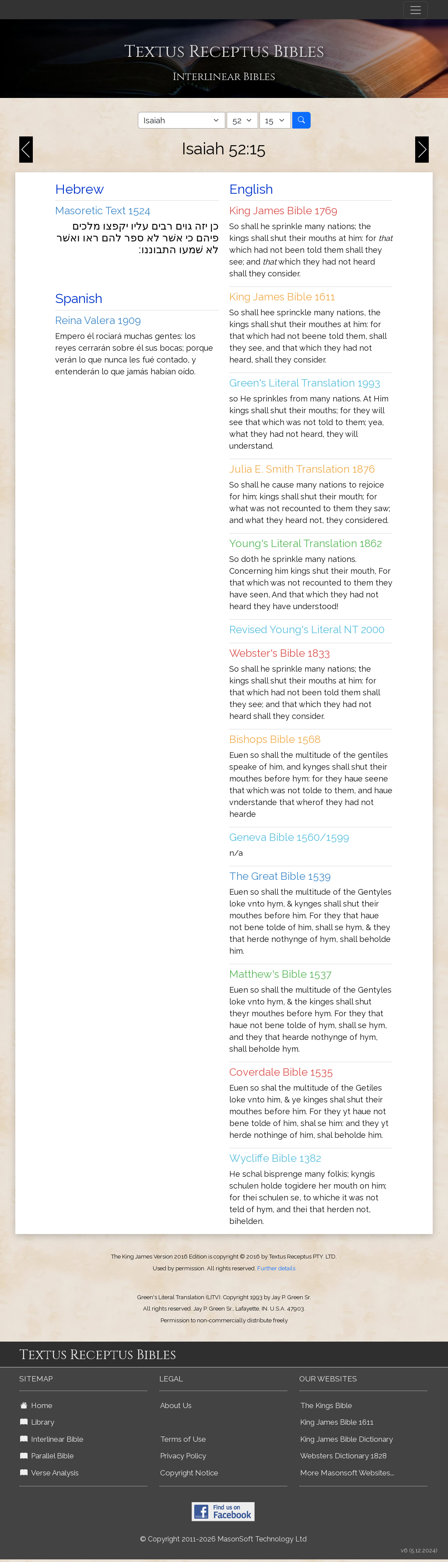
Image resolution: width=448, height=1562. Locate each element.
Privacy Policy (183, 1455)
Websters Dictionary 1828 (343, 1455)
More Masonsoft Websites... (347, 1472)
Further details (276, 1268)
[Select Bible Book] (181, 120)
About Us (176, 1405)
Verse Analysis (49, 1472)
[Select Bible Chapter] (242, 120)
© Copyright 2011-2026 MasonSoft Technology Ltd (223, 1539)
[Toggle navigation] (415, 10)
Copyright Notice (189, 1472)
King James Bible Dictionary (346, 1439)
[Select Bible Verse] (275, 120)
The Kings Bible (326, 1405)
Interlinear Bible (52, 1439)
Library (37, 1422)
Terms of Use (183, 1439)
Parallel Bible (47, 1455)
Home (36, 1405)
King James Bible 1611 (337, 1422)
